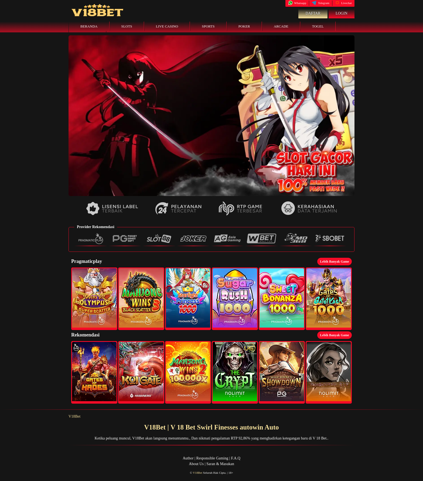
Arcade (281, 26)
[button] (94, 298)
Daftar (312, 13)
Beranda (89, 26)
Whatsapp (297, 3)
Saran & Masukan (220, 464)
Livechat (343, 3)
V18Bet (74, 416)
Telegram (320, 3)
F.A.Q (235, 458)
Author (188, 458)
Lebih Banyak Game (334, 261)
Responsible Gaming (212, 458)
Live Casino (167, 26)
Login (341, 13)
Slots (126, 26)
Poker (244, 26)
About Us (196, 464)
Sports (208, 26)
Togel (318, 26)
